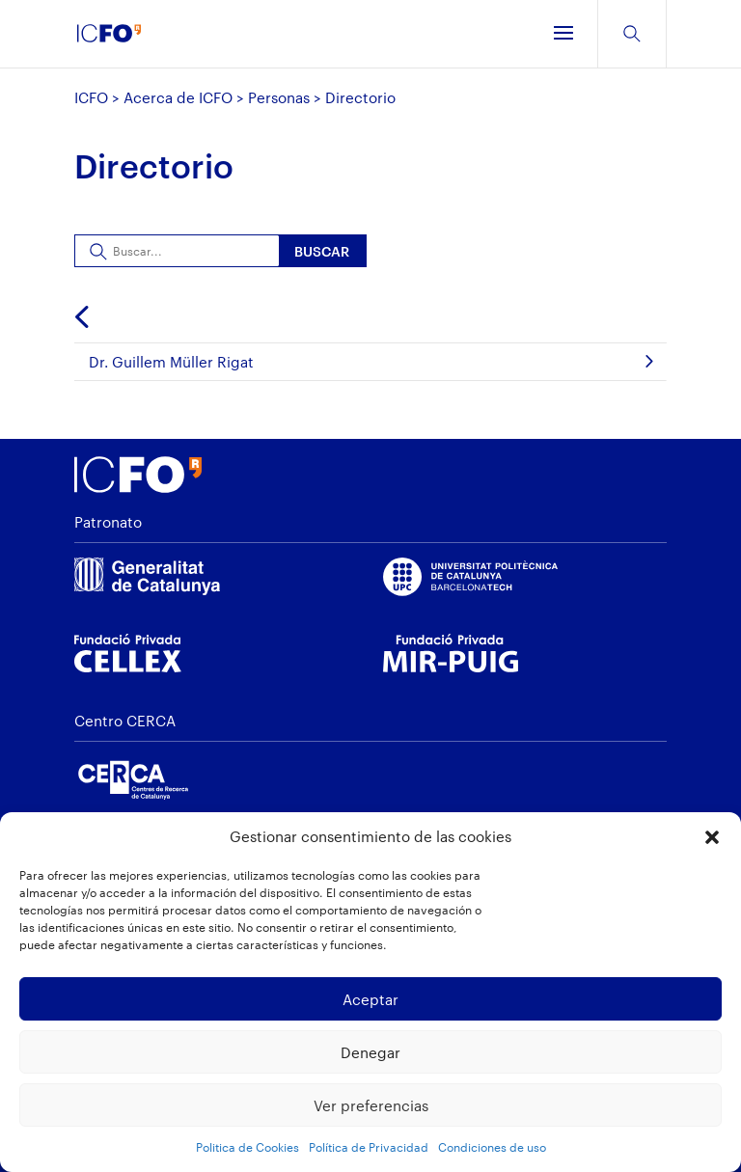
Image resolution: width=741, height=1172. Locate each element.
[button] (712, 837)
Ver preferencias (371, 1105)
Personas (279, 97)
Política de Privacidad (368, 1147)
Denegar (370, 1052)
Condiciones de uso (492, 1147)
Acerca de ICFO (178, 97)
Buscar (321, 251)
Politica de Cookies (247, 1147)
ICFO (91, 97)
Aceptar (370, 999)
